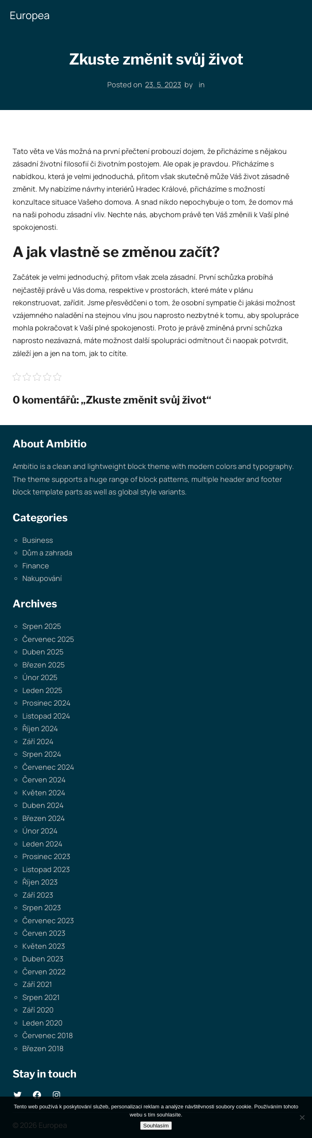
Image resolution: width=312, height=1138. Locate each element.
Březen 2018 (42, 1048)
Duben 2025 (42, 651)
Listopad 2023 (46, 869)
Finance (35, 565)
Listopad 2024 (46, 716)
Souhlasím (156, 1126)
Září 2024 (38, 741)
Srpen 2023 (41, 907)
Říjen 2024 (40, 728)
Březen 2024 (43, 818)
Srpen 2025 (41, 626)
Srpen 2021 (41, 997)
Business (37, 540)
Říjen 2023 (40, 882)
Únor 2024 (40, 831)
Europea (30, 15)
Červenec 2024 (48, 767)
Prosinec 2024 (46, 703)
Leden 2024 (42, 844)
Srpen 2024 (41, 754)
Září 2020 (38, 1010)
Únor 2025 (39, 677)
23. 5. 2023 (163, 84)
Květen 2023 (43, 946)
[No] (302, 1117)
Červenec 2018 (47, 1035)
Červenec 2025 (48, 639)
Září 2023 (37, 895)
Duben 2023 (42, 958)
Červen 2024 (44, 779)
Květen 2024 (43, 792)
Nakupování (42, 578)
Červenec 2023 (48, 920)
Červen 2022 (43, 971)
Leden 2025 (42, 690)
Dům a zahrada (47, 552)
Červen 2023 (43, 933)
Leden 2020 (42, 1023)
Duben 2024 (43, 805)
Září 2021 (37, 984)
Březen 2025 (43, 664)
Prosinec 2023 (46, 856)
